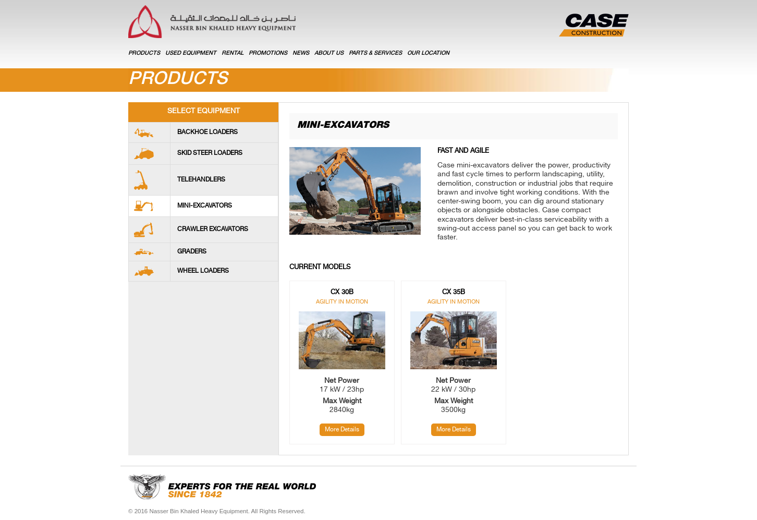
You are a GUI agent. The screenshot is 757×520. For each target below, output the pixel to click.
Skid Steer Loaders (209, 153)
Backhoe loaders (207, 132)
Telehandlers (201, 180)
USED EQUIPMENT (190, 53)
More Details (342, 430)
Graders (191, 252)
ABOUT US (329, 53)
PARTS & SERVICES (375, 53)
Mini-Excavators (204, 206)
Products (144, 53)
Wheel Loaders (203, 271)
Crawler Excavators (212, 229)
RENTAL (232, 53)
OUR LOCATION (428, 53)
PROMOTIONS (268, 53)
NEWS (300, 53)
